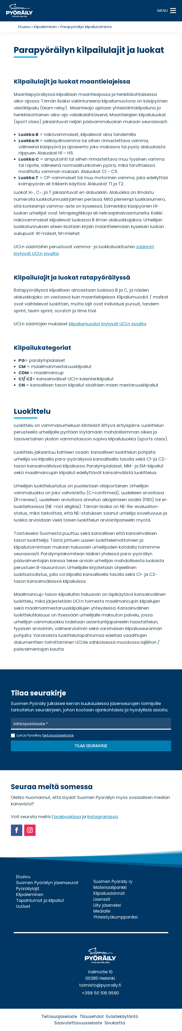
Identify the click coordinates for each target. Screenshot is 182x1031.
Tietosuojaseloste (59, 1016)
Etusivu (24, 26)
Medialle (101, 911)
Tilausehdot (92, 1016)
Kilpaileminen (45, 26)
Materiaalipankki (110, 887)
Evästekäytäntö (122, 1016)
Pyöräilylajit (27, 888)
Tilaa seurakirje (91, 746)
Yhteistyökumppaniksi (115, 917)
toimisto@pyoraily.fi (100, 985)
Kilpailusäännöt (109, 893)
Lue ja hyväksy (45, 735)
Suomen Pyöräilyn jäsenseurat (47, 883)
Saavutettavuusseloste (78, 1023)
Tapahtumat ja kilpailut (40, 900)
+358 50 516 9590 (100, 993)
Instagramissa (102, 817)
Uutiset (23, 906)
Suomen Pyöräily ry (112, 881)
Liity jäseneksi (107, 905)
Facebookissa (66, 817)
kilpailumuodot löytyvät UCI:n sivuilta (107, 324)
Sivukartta (115, 1023)
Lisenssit (101, 899)
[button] (162, 10)
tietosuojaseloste (58, 735)
